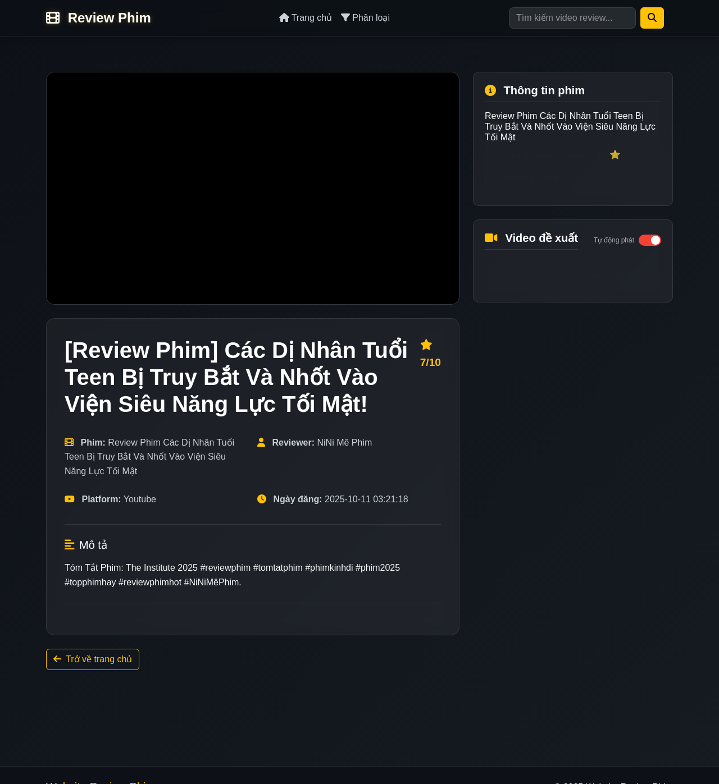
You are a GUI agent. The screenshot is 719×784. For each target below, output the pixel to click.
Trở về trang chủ (92, 659)
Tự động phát (614, 240)
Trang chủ (306, 17)
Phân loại (365, 17)
